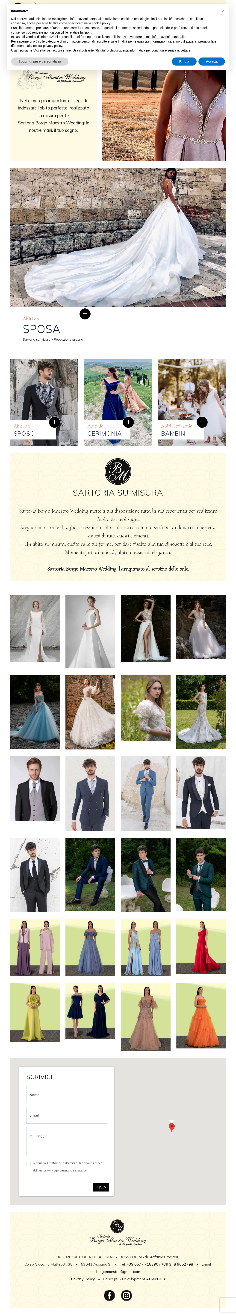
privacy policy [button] (52, 46)
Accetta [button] (212, 61)
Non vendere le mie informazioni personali (153, 37)
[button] (172, 1127)
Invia (101, 1187)
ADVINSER (155, 1279)
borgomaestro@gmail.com (118, 1271)
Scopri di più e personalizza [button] (39, 61)
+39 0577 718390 (142, 1264)
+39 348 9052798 (177, 1264)
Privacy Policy (83, 1279)
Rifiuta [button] (184, 61)
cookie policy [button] (101, 23)
